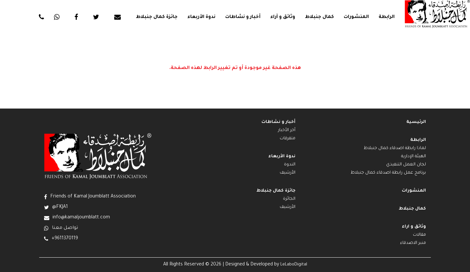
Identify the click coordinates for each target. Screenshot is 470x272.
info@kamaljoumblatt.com (81, 217)
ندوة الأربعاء (201, 17)
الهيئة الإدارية (413, 156)
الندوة (289, 164)
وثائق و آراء (282, 17)
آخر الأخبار (286, 130)
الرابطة (387, 17)
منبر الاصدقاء (413, 243)
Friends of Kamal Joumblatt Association (93, 196)
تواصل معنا (65, 228)
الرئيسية (416, 122)
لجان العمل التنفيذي (406, 164)
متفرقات (287, 138)
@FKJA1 (60, 207)
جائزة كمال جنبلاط (157, 17)
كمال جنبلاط (319, 17)
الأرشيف (287, 173)
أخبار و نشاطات (242, 17)
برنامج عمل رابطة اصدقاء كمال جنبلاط (388, 173)
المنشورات (356, 17)
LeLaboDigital (293, 265)
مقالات (419, 235)
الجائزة (289, 199)
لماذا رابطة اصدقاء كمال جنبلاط (395, 148)
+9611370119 (65, 238)
